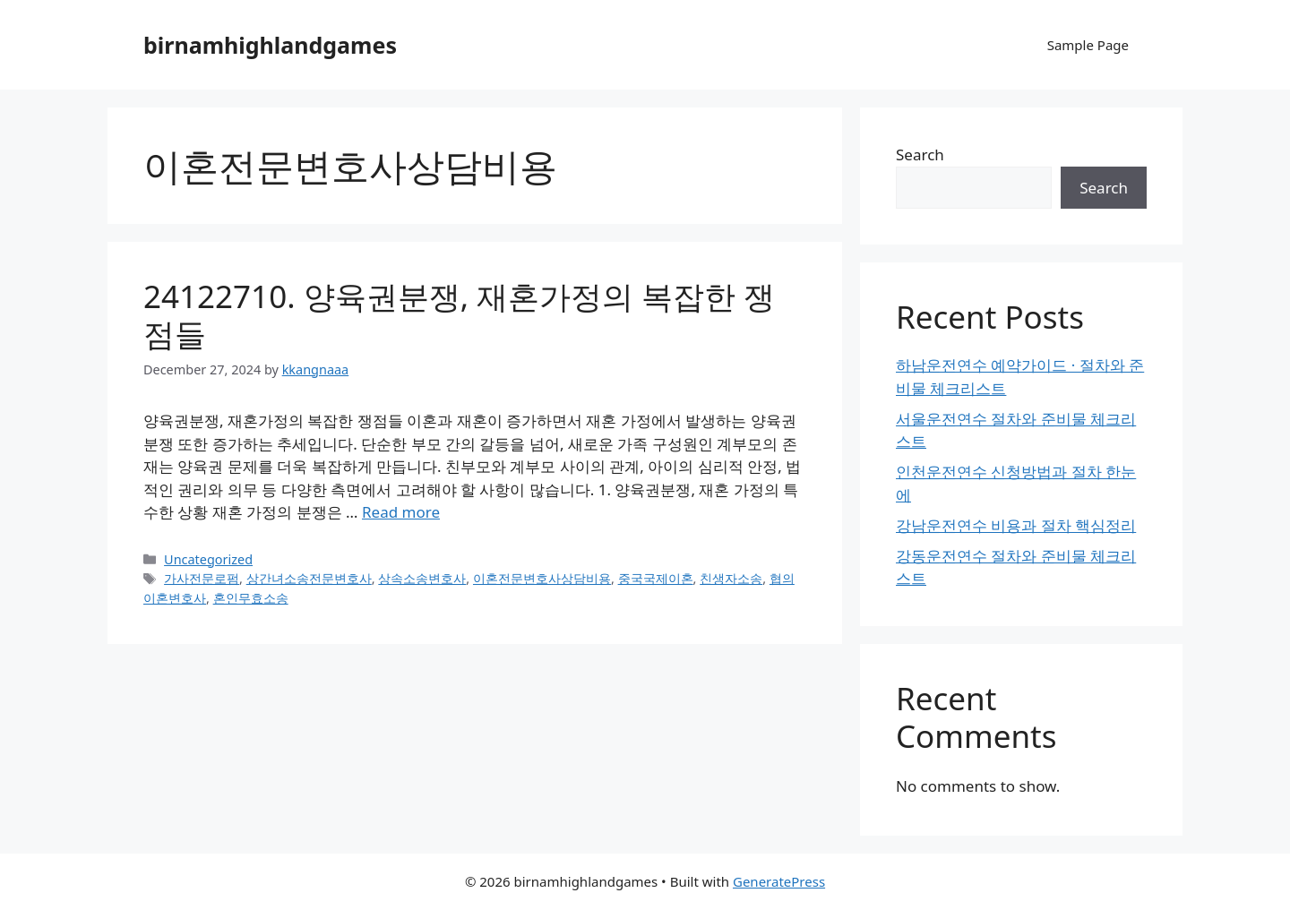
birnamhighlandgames (270, 45)
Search (920, 154)
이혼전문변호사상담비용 (542, 578)
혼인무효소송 (250, 597)
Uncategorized (208, 559)
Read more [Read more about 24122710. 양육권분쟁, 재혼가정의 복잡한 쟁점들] (401, 512)
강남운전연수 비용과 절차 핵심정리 (1016, 525)
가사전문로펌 (201, 578)
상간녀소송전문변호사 (309, 578)
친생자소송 (731, 578)
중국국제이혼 (655, 578)
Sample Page (1088, 45)
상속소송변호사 (422, 578)
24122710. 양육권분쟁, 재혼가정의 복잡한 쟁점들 (459, 315)
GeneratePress (779, 881)
